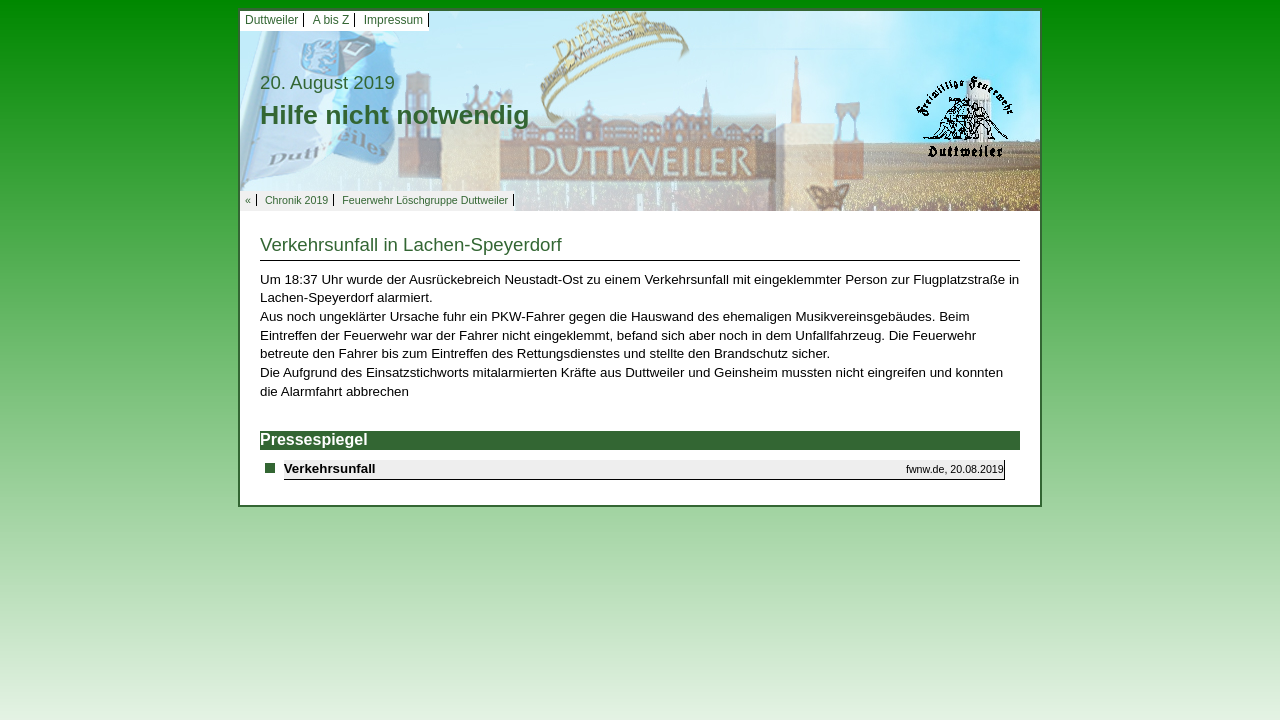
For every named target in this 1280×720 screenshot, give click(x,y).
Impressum (393, 20)
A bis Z (331, 20)
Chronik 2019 (296, 200)
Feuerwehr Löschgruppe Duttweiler (425, 200)
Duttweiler (271, 20)
